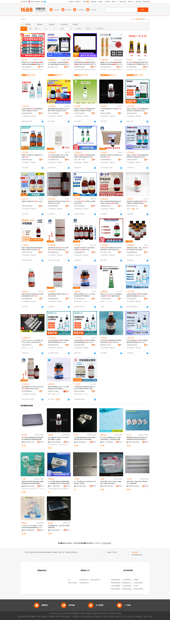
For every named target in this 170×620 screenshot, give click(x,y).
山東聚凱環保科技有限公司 (106, 206)
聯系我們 (111, 613)
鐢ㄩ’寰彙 (58, 444)
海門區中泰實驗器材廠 (106, 113)
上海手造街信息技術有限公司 (106, 298)
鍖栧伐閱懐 (32, 488)
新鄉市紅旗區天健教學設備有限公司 (133, 206)
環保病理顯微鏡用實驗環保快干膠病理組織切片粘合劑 (84, 156)
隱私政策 (96, 613)
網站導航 (118, 613)
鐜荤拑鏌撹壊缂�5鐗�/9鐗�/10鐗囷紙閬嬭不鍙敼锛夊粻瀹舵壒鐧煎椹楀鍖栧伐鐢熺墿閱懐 (32, 482)
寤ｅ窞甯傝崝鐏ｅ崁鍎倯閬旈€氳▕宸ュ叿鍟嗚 (133, 67)
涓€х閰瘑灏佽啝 (114, 69)
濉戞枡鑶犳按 (130, 69)
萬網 (116, 616)
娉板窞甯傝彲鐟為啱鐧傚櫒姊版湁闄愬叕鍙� (135, 486)
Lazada (150, 616)
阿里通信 (111, 616)
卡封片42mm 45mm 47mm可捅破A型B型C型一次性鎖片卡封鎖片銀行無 (32, 341)
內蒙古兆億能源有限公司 (118, 589)
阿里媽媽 (87, 616)
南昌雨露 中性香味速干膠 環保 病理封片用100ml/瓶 (58, 202)
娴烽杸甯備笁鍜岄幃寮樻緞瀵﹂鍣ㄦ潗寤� (30, 442)
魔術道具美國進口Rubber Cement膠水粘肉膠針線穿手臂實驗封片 (84, 295)
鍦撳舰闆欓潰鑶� (90, 69)
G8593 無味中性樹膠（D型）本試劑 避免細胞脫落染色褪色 (58, 156)
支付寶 (124, 616)
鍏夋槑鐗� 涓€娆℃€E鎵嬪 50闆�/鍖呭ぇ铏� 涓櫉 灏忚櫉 (110, 482)
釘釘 (133, 616)
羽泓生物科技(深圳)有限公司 (133, 298)
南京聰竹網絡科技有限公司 (141, 583)
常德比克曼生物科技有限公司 (133, 113)
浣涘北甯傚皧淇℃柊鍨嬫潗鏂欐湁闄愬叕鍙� (28, 67)
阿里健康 (138, 616)
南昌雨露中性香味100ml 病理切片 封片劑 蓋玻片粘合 (58, 248)
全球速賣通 (51, 616)
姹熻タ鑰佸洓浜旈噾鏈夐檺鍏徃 (106, 67)
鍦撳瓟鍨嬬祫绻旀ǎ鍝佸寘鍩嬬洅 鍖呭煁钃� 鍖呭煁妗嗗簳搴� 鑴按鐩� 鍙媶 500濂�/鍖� (137, 438)
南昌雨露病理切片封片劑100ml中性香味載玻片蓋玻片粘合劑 (32, 387)
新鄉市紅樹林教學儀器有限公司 (80, 391)
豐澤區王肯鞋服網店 (139, 589)
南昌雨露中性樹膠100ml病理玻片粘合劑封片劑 (111, 156)
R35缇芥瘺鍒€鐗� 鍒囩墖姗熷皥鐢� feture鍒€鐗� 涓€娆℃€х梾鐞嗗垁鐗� (58, 482)
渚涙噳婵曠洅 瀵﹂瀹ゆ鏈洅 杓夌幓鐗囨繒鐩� (58, 526)
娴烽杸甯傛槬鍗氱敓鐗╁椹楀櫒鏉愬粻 (56, 442)
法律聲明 (83, 613)
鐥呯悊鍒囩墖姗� (62, 488)
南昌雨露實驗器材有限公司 (106, 159)
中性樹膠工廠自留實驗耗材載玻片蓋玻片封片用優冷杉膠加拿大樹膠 (84, 387)
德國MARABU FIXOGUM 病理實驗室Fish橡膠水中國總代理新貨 (111, 295)
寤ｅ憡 (41, 64)
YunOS (105, 616)
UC (120, 616)
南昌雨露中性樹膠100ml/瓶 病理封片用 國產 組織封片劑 (84, 248)
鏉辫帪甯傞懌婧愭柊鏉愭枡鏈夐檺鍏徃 (80, 67)
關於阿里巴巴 (104, 613)
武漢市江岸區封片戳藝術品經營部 (77, 583)
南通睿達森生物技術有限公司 (28, 159)
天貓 (62, 616)
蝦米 (92, 616)
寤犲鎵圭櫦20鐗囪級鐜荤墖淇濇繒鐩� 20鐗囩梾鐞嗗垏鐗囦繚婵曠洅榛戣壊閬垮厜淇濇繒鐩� (32, 438)
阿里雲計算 (98, 616)
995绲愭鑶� (25, 69)
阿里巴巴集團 (22, 616)
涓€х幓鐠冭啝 (104, 69)
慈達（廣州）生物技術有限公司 (80, 159)
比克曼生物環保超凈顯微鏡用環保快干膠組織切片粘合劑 (32, 109)
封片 (69, 580)
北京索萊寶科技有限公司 (54, 159)
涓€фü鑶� (51, 444)
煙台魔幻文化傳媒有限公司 (54, 391)
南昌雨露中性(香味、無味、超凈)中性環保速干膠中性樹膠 (137, 248)
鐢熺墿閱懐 (25, 488)
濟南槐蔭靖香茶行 (116, 583)
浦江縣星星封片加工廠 (85, 580)
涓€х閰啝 (33, 69)
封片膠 (114, 552)
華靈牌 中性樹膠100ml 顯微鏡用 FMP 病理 (32, 156)
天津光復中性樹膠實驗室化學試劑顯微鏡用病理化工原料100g (110, 341)
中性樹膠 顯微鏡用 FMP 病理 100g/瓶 (111, 109)
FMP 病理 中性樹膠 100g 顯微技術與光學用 (84, 202)
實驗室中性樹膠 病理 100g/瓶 (32, 201)
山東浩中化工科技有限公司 (28, 252)
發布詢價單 (135, 552)
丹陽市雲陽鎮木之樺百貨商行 (28, 345)
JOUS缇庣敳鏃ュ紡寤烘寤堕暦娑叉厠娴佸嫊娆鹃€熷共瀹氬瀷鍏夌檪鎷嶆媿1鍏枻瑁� (58, 63)
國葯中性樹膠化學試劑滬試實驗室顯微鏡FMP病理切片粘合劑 (32, 248)
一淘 (71, 616)
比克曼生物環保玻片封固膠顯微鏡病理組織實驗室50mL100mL (137, 295)
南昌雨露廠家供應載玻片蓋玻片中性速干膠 (58, 295)
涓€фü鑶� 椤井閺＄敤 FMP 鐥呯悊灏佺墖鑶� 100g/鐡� (58, 438)
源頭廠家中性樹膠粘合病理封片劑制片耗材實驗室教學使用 (137, 202)
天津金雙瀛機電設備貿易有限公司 (120, 586)
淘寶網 (58, 616)
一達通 (144, 616)
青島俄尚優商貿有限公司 (118, 580)
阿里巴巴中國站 (42, 616)
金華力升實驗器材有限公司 (54, 113)
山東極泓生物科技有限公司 (133, 159)
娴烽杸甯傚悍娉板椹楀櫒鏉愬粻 (135, 442)
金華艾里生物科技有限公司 (80, 113)
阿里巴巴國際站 (31, 616)
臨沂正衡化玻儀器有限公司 (80, 206)
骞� (41, 67)
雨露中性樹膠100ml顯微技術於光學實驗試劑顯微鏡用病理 (32, 295)
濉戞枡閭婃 (138, 69)
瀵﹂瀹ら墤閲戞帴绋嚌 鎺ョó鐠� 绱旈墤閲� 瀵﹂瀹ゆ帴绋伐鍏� (110, 438)
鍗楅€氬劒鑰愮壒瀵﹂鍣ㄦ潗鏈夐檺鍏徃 (82, 442)
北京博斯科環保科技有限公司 (130, 586)
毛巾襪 (136, 586)
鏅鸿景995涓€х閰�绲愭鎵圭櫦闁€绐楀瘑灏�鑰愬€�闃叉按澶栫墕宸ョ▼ (32, 63)
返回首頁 (97, 543)
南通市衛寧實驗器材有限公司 (28, 206)
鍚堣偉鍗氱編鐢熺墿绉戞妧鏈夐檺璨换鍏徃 (30, 530)
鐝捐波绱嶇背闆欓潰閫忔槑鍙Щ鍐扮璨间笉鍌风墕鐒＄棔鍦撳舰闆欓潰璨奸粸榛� (85, 63)
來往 (129, 616)
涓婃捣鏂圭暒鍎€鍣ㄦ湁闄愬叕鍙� (82, 486)
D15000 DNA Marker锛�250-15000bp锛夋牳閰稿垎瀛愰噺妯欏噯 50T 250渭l (32, 527)
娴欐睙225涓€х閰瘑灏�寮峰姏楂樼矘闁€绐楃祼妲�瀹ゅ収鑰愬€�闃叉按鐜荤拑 (111, 63)
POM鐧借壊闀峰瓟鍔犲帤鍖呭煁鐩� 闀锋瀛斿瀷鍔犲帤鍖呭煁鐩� (84, 438)
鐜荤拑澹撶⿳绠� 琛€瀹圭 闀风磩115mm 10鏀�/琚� (137, 482)
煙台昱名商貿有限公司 (80, 298)
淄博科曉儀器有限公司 (54, 345)
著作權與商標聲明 (74, 613)
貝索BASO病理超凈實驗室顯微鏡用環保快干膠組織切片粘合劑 (137, 109)
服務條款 (89, 613)
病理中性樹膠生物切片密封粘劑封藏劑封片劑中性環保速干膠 (110, 248)
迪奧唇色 (136, 580)
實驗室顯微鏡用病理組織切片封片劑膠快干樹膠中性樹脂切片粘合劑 (58, 109)
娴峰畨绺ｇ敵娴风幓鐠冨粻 (30, 486)
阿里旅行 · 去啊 (78, 616)
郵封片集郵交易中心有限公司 (99, 580)
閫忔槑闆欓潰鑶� (79, 69)
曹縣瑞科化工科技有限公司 (106, 345)
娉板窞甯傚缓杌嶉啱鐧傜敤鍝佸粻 (108, 486)
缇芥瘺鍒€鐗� (52, 488)
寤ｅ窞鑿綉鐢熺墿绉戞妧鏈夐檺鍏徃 (56, 486)
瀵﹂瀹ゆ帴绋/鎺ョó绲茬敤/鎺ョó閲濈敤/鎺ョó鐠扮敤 (85, 482)
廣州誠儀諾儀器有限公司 (28, 113)
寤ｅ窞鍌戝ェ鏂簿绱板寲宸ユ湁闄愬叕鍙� (54, 67)
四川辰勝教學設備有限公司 (130, 580)
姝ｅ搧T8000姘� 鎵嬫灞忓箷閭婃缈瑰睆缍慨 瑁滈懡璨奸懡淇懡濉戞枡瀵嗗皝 (137, 63)
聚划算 (67, 616)
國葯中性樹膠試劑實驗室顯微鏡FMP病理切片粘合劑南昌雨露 (110, 202)
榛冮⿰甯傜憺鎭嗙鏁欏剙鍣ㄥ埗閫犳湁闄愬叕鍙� (108, 442)
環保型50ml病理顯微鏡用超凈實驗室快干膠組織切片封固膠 (84, 109)
